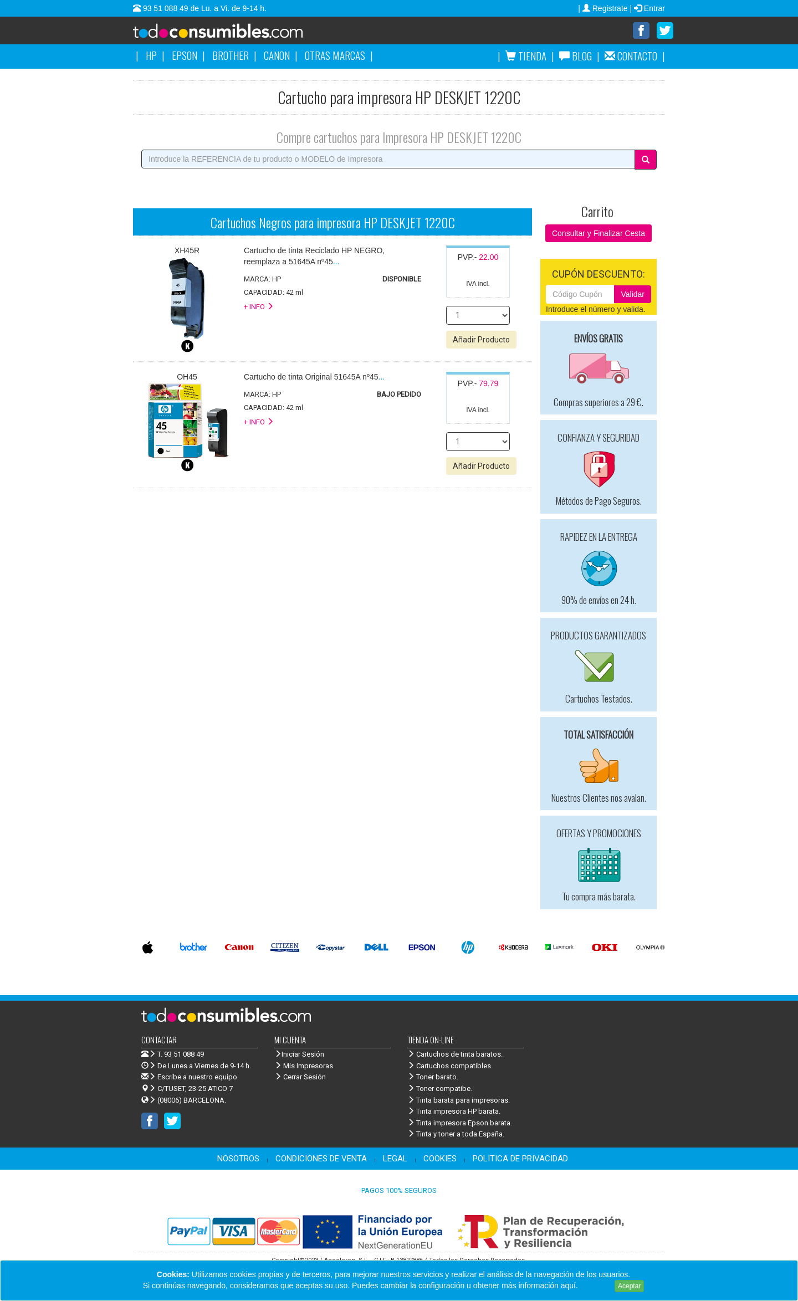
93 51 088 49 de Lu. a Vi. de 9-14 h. (204, 8)
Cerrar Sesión (300, 1077)
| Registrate (604, 8)
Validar (632, 294)
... (314, 377)
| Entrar (647, 8)
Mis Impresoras (303, 1066)
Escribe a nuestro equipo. (190, 1077)
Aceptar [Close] (629, 1286)
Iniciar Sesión (299, 1055)
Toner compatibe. (439, 1089)
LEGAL (395, 1159)
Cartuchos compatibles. (450, 1066)
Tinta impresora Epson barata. (459, 1123)
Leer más (596, 1285)
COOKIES (440, 1159)
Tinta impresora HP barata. (453, 1112)
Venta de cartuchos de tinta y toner (235, 34)
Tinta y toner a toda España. (455, 1134)
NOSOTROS (238, 1159)
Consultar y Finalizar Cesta (598, 233)
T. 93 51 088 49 (180, 1055)
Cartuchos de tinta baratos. (455, 1055)
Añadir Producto (481, 340)
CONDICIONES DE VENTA (321, 1159)
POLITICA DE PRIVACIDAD (520, 1159)
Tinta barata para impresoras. (458, 1101)
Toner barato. (432, 1077)
